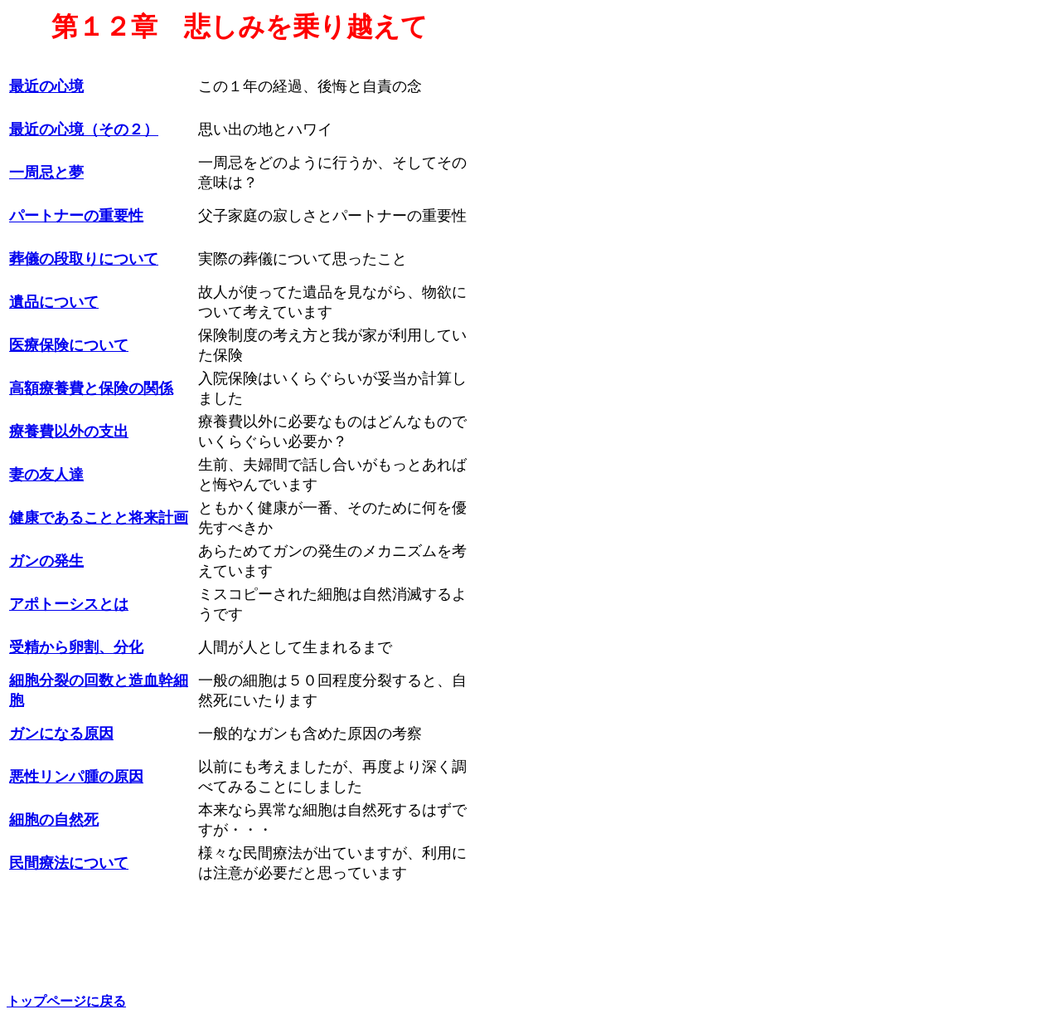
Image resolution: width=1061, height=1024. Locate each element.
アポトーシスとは (68, 604)
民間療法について (68, 863)
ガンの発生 (46, 561)
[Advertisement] (543, 334)
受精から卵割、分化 (76, 647)
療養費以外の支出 (68, 431)
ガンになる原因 (61, 733)
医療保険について (68, 345)
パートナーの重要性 (76, 215)
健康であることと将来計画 (98, 518)
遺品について (54, 302)
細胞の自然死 (54, 820)
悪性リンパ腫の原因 (76, 776)
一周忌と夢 (46, 172)
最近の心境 (46, 86)
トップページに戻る (66, 1001)
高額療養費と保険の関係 (91, 388)
